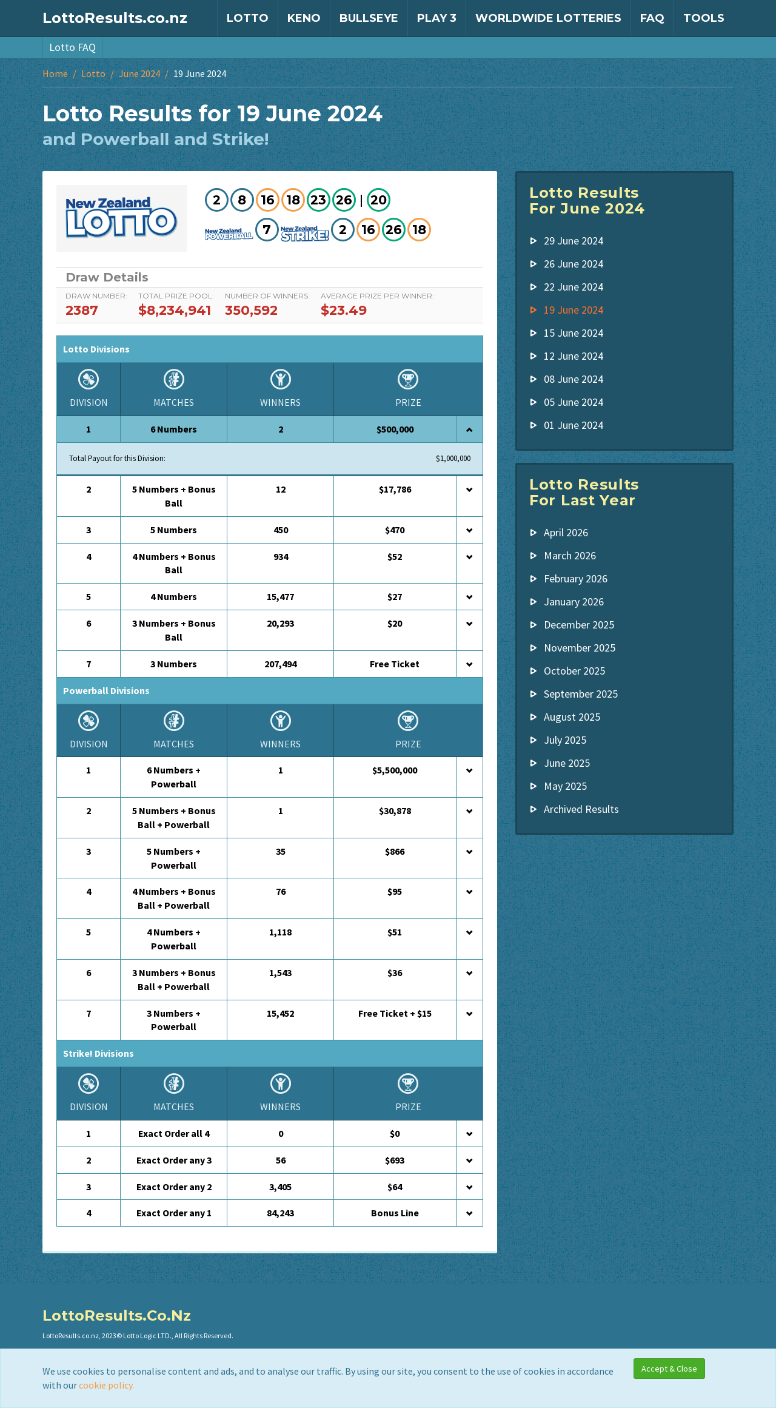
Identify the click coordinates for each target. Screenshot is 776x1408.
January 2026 (574, 601)
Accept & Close (669, 1368)
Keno (304, 18)
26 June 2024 (573, 264)
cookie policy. (106, 1385)
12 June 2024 (573, 356)
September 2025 (581, 694)
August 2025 (572, 717)
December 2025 (579, 625)
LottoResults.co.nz (114, 18)
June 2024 (139, 73)
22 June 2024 (573, 287)
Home (55, 73)
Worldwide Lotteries (548, 18)
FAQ (652, 18)
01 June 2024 (573, 425)
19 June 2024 (573, 310)
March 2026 (570, 555)
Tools (703, 18)
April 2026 (566, 532)
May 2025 (565, 786)
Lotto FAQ (72, 47)
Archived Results (581, 809)
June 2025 (567, 763)
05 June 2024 (573, 402)
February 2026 (575, 578)
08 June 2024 (573, 379)
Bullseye (369, 18)
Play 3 (437, 18)
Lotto (248, 18)
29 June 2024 (573, 241)
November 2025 (579, 648)
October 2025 (574, 671)
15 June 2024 (573, 333)
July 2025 (565, 740)
